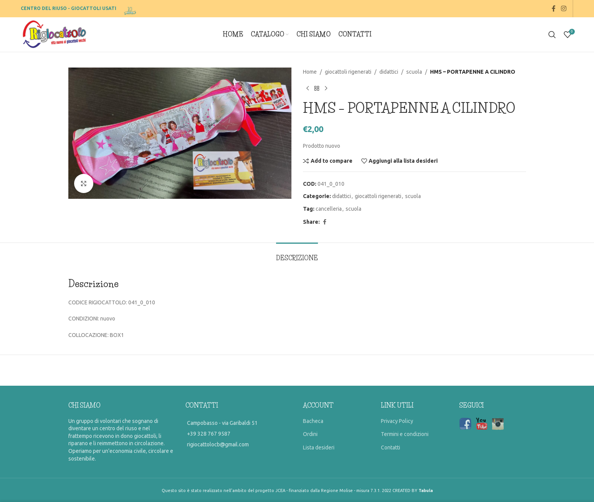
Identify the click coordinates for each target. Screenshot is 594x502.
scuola (414, 72)
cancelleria (329, 209)
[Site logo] (130, 8)
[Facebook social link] (553, 8)
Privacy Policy (397, 421)
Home (310, 72)
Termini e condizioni (405, 434)
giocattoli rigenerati (348, 72)
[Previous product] (307, 88)
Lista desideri (318, 447)
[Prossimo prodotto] (326, 88)
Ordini (310, 434)
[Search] (552, 34)
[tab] (297, 254)
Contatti (390, 447)
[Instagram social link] (563, 8)
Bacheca (313, 421)
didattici (388, 72)
